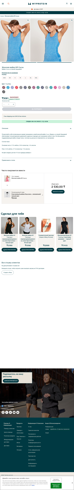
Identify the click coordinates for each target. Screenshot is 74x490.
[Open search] (8, 4)
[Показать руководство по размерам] (10, 73)
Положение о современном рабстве (34, 435)
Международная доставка (8, 441)
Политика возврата (9, 436)
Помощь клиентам (9, 428)
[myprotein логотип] (37, 3)
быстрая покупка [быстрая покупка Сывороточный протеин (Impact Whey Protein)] (46, 250)
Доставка (6, 445)
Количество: (6, 101)
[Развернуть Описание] (37, 128)
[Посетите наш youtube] (14, 412)
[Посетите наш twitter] (17, 412)
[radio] (4, 78)
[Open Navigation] (3, 3)
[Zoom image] (28, 20)
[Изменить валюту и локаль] (37, 406)
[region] (37, 483)
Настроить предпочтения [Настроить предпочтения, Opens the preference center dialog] (56, 480)
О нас (30, 426)
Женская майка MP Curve (12, 16)
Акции (47, 433)
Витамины (20, 446)
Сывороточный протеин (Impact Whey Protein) (46, 236)
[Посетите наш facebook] (6, 412)
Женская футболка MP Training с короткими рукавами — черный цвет (64, 238)
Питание (19, 450)
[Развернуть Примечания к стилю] (37, 160)
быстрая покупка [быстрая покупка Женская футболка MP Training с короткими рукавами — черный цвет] (64, 250)
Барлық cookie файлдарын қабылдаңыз (56, 485)
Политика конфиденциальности (34, 441)
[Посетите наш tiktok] (10, 412)
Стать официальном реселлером (34, 451)
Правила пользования (34, 446)
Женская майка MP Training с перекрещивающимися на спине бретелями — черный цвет (9, 239)
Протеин (19, 426)
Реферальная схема (57, 428)
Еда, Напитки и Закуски (21, 438)
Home (2, 16)
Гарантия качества (33, 430)
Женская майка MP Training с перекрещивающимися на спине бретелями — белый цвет (28, 239)
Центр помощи (8, 432)
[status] (9, 104)
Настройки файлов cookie (10, 402)
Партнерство (32, 456)
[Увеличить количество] (13, 104)
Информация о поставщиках (32, 465)
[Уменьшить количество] (4, 104)
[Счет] (67, 4)
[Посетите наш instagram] (3, 412)
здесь (33, 485)
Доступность (31, 459)
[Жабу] (72, 483)
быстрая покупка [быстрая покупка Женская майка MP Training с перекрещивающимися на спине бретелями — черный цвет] (9, 250)
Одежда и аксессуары (20, 432)
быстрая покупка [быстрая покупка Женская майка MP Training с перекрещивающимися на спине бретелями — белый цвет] (27, 250)
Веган (18, 442)
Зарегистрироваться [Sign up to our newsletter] (10, 380)
